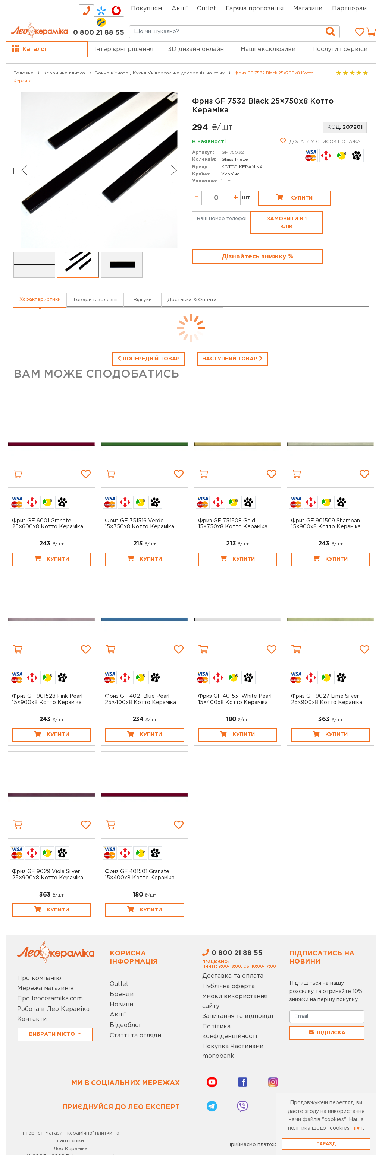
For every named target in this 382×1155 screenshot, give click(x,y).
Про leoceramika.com (50, 999)
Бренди (122, 994)
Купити (294, 197)
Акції (180, 9)
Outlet (119, 984)
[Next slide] (174, 170)
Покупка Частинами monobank (232, 1051)
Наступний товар (232, 358)
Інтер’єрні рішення (123, 49)
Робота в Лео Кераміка (53, 1009)
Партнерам (349, 9)
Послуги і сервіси (339, 49)
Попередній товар (149, 358)
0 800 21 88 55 (98, 33)
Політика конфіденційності (229, 1031)
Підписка (327, 1032)
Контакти (32, 1019)
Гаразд (326, 1144)
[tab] (86, 10)
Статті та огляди (135, 1035)
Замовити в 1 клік (287, 223)
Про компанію (39, 978)
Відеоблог (126, 1025)
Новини (121, 1005)
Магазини (307, 9)
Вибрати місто (52, 1034)
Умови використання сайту (234, 1001)
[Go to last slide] (24, 170)
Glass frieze (234, 160)
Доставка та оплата (232, 976)
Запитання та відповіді (237, 1016)
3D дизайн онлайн (196, 49)
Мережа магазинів (45, 988)
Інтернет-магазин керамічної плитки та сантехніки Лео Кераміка (70, 1141)
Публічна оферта (228, 986)
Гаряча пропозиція (255, 9)
